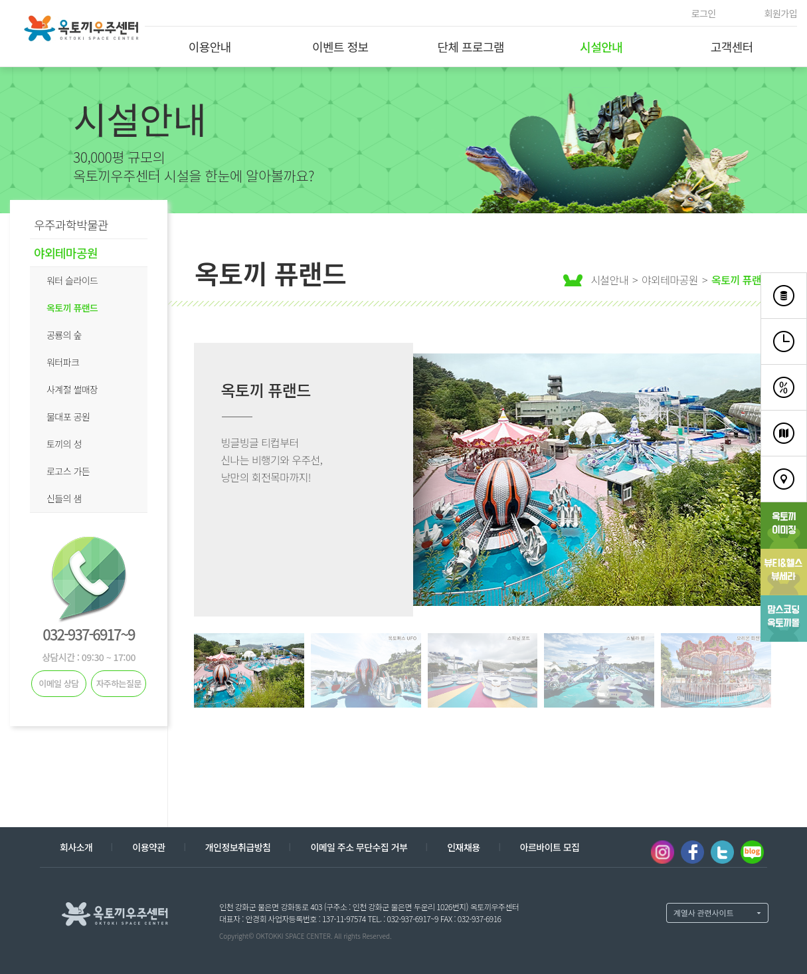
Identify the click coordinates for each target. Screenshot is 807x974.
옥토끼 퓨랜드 (72, 307)
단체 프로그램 (470, 46)
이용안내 (210, 46)
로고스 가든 (68, 471)
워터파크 (62, 362)
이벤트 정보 (340, 46)
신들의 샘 (64, 498)
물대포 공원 (68, 416)
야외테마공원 (66, 252)
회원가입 (780, 13)
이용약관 (148, 847)
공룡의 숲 (64, 334)
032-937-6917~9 (88, 633)
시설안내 (601, 46)
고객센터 (732, 46)
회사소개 (76, 847)
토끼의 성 (64, 443)
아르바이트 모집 (550, 847)
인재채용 (463, 847)
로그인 (703, 13)
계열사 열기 (717, 913)
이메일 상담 (58, 683)
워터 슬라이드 (72, 280)
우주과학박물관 (71, 224)
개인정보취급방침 (238, 847)
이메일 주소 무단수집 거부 (358, 847)
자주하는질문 (118, 683)
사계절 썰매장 (72, 389)
